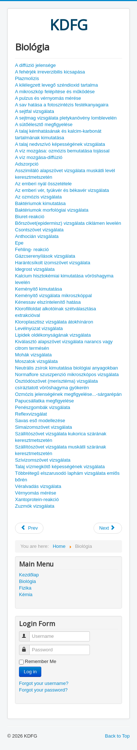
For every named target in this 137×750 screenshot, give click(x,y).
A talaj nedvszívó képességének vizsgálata (60, 144)
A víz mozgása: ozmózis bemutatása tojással (62, 151)
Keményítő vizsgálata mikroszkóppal (53, 295)
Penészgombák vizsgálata (42, 407)
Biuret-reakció (29, 216)
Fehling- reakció (32, 249)
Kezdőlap (29, 574)
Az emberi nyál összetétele (43, 183)
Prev (29, 528)
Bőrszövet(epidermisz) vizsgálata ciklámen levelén (68, 223)
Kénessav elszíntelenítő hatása (48, 302)
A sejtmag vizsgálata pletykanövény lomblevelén (66, 118)
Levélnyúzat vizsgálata (39, 328)
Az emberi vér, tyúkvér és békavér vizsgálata (62, 190)
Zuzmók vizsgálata (34, 506)
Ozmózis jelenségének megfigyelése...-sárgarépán (68, 394)
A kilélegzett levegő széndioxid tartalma (56, 85)
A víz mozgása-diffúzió (38, 157)
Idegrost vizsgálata (34, 269)
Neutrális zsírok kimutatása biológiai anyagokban (66, 368)
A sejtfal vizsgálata (34, 111)
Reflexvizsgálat (31, 414)
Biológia (27, 581)
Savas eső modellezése (40, 420)
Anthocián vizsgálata (36, 236)
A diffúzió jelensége (35, 65)
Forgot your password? (43, 690)
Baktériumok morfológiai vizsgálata (51, 210)
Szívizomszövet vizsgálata (43, 460)
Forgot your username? (43, 683)
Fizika (25, 588)
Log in (30, 671)
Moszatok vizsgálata (36, 361)
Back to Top (117, 736)
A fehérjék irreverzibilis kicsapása (50, 72)
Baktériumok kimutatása (40, 203)
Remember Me (40, 661)
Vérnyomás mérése (35, 493)
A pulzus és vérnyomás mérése (48, 98)
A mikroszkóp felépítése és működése (55, 91)
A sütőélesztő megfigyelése (44, 124)
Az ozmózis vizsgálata (38, 197)
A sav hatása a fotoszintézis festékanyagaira (62, 104)
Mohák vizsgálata (33, 354)
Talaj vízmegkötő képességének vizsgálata (60, 466)
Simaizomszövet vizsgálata (43, 427)
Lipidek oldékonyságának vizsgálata (53, 335)
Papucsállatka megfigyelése (44, 401)
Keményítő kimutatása (38, 289)
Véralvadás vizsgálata (38, 486)
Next (107, 528)
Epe (19, 243)
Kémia (26, 594)
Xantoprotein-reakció (37, 499)
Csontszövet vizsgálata (39, 229)
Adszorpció (26, 164)
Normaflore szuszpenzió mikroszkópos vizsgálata (67, 374)
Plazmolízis (27, 78)
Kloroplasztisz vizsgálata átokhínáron (54, 322)
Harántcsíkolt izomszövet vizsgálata (52, 262)
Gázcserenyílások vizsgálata (45, 256)
